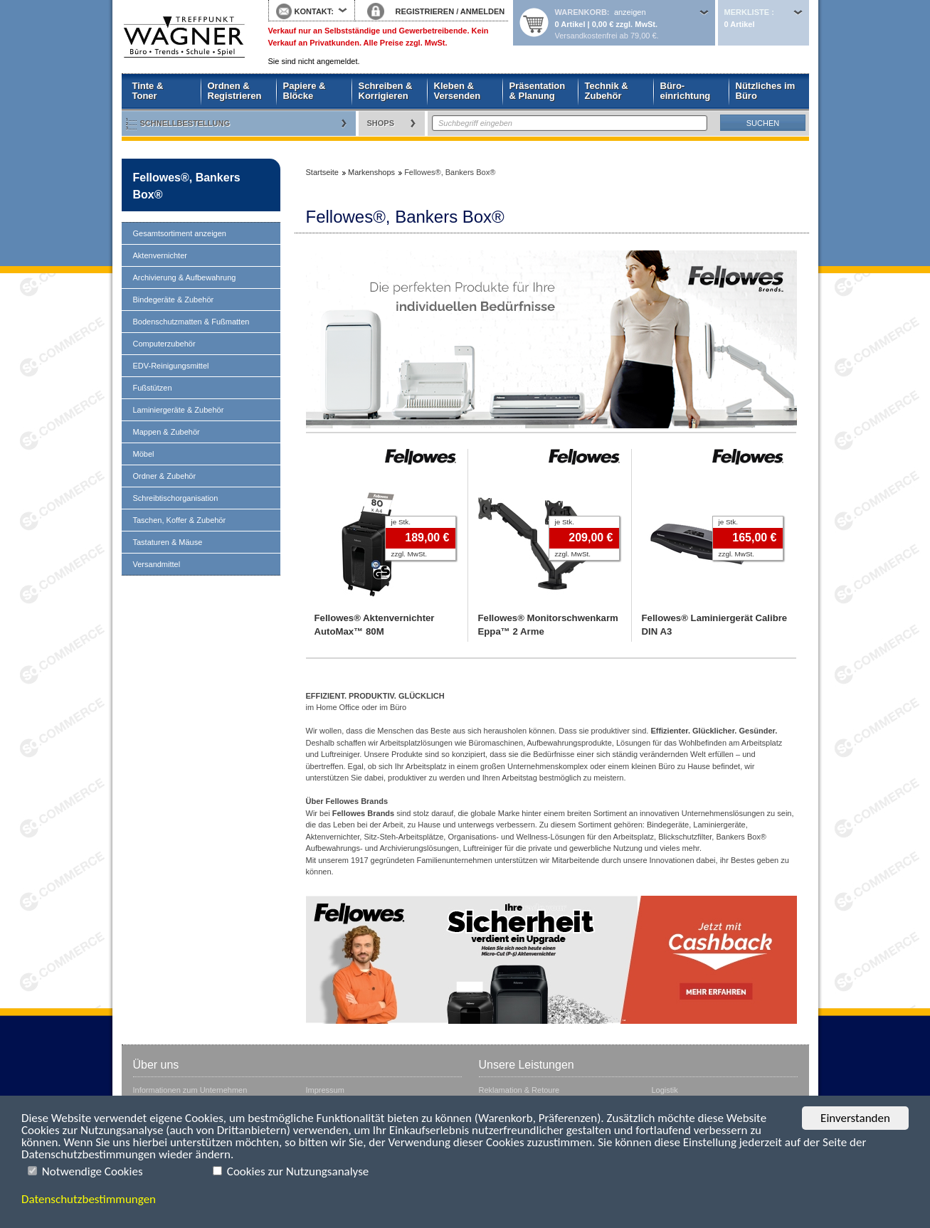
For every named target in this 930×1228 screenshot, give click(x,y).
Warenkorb (581, 12)
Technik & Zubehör (606, 90)
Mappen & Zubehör (166, 432)
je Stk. (401, 522)
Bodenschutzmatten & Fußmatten (191, 321)
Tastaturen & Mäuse (168, 542)
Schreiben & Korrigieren (386, 90)
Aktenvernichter (160, 255)
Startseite (184, 37)
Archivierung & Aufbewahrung (184, 277)
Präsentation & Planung (537, 90)
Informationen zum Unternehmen (190, 1090)
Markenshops (371, 172)
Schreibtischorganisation (175, 498)
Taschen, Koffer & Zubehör (179, 520)
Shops (381, 123)
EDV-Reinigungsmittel (171, 365)
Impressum (325, 1090)
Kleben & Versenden (457, 90)
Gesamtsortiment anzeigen (179, 233)
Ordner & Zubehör (164, 476)
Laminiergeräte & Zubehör (178, 410)
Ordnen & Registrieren (235, 90)
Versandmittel (157, 564)
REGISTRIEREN (425, 11)
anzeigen (630, 12)
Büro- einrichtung (685, 90)
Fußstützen (152, 387)
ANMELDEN (482, 11)
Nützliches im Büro (766, 90)
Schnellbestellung (185, 123)
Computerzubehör (164, 343)
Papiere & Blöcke (304, 90)
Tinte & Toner (148, 90)
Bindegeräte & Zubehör (173, 299)
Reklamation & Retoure (519, 1090)
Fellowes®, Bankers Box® (187, 186)
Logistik (665, 1090)
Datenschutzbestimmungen (88, 1199)
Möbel (143, 454)
